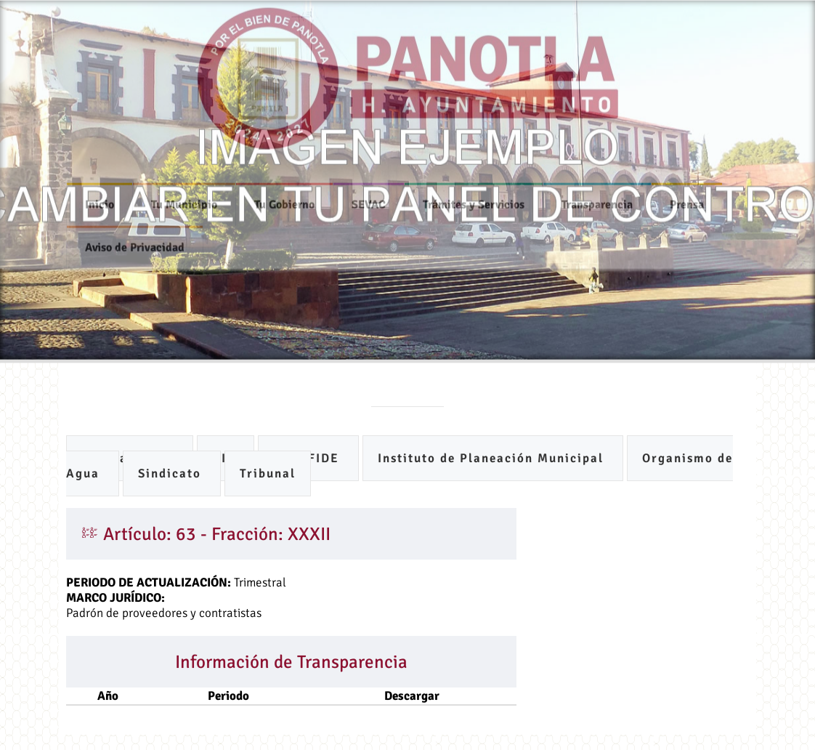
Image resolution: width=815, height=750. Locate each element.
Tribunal (268, 473)
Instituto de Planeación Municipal (493, 458)
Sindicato (172, 473)
